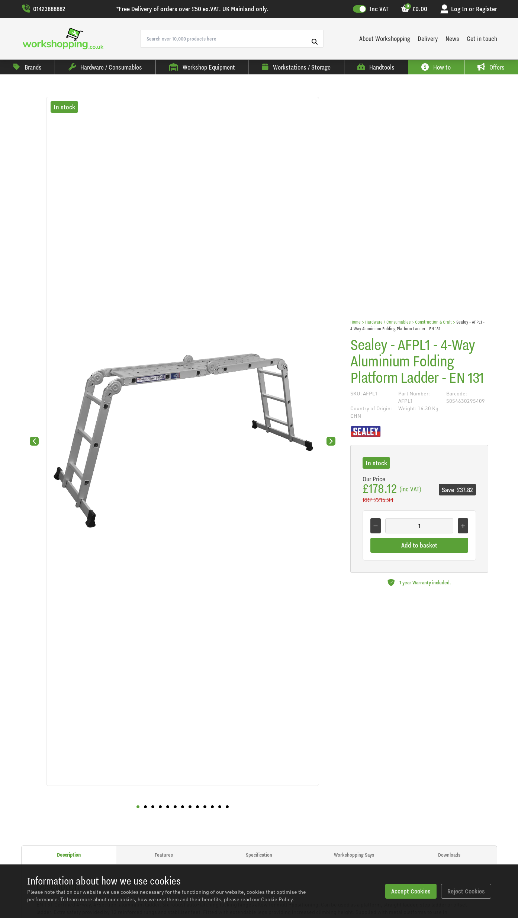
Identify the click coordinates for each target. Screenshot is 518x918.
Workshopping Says (354, 854)
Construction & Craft (433, 322)
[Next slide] (330, 441)
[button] (137, 806)
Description (69, 854)
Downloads (449, 854)
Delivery (428, 38)
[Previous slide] (34, 441)
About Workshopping (384, 38)
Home (355, 322)
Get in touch (482, 38)
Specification (259, 854)
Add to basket (419, 545)
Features (164, 854)
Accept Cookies (410, 891)
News (452, 38)
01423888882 (43, 8)
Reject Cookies (466, 891)
